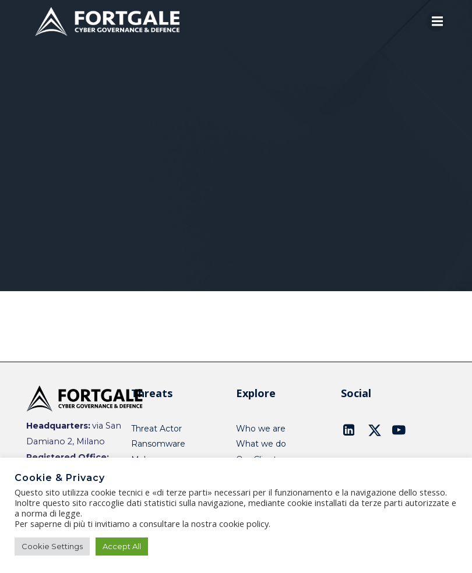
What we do (261, 443)
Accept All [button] (122, 546)
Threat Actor (156, 428)
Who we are (261, 428)
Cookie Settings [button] (52, 546)
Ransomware (158, 443)
